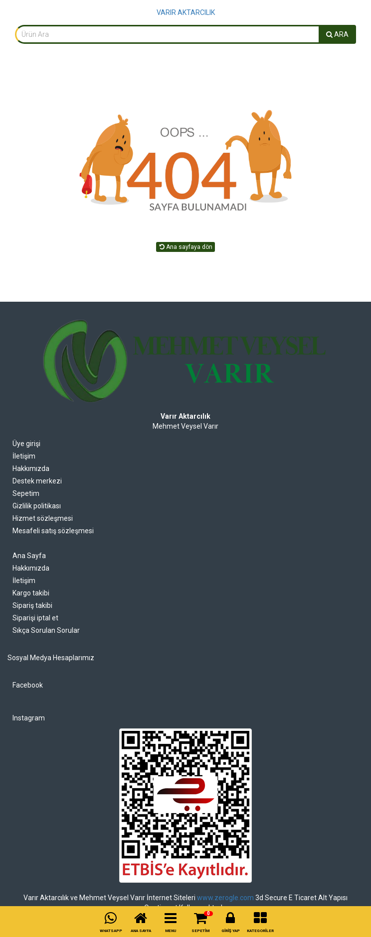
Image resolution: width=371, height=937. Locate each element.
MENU (170, 931)
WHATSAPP (111, 931)
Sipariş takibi (32, 605)
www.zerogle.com (225, 898)
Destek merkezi (37, 481)
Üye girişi (26, 444)
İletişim (23, 456)
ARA (337, 34)
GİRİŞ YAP (230, 931)
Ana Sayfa (29, 556)
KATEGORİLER (260, 931)
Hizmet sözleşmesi (42, 518)
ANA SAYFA (141, 931)
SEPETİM (200, 931)
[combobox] (167, 34)
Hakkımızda (30, 468)
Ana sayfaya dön (185, 246)
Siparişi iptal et (35, 618)
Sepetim (25, 493)
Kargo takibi (30, 593)
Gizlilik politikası (36, 506)
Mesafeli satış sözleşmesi (53, 531)
